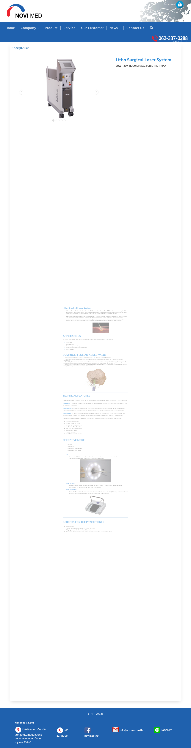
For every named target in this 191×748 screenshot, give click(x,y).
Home (10, 28)
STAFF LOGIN (95, 714)
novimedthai (91, 736)
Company (30, 28)
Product (51, 28)
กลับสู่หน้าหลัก (20, 48)
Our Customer (92, 28)
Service (69, 28)
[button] (14, 91)
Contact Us (135, 28)
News (115, 28)
